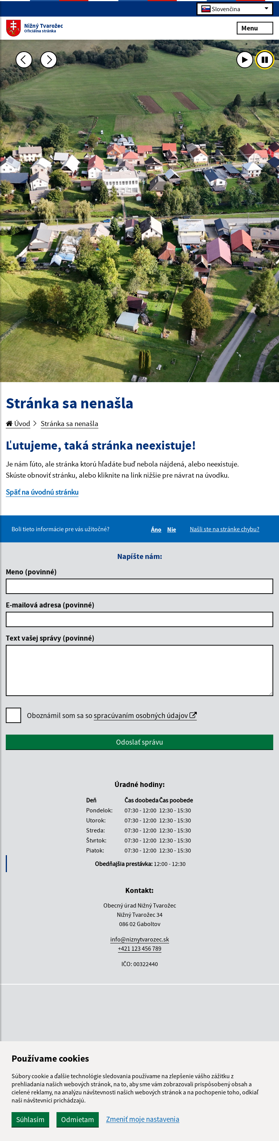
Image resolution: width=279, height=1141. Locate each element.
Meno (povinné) (31, 571)
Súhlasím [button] (30, 1119)
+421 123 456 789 (139, 948)
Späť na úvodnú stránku (42, 492)
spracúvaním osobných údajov (145, 715)
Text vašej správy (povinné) (50, 638)
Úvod (18, 423)
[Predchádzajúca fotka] (23, 59)
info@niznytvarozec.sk (139, 939)
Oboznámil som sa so (112, 715)
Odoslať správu (139, 742)
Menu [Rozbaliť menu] (255, 27)
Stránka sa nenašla (69, 423)
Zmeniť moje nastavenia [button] (142, 1119)
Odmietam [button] (77, 1119)
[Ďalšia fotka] (48, 59)
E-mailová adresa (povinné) (50, 604)
